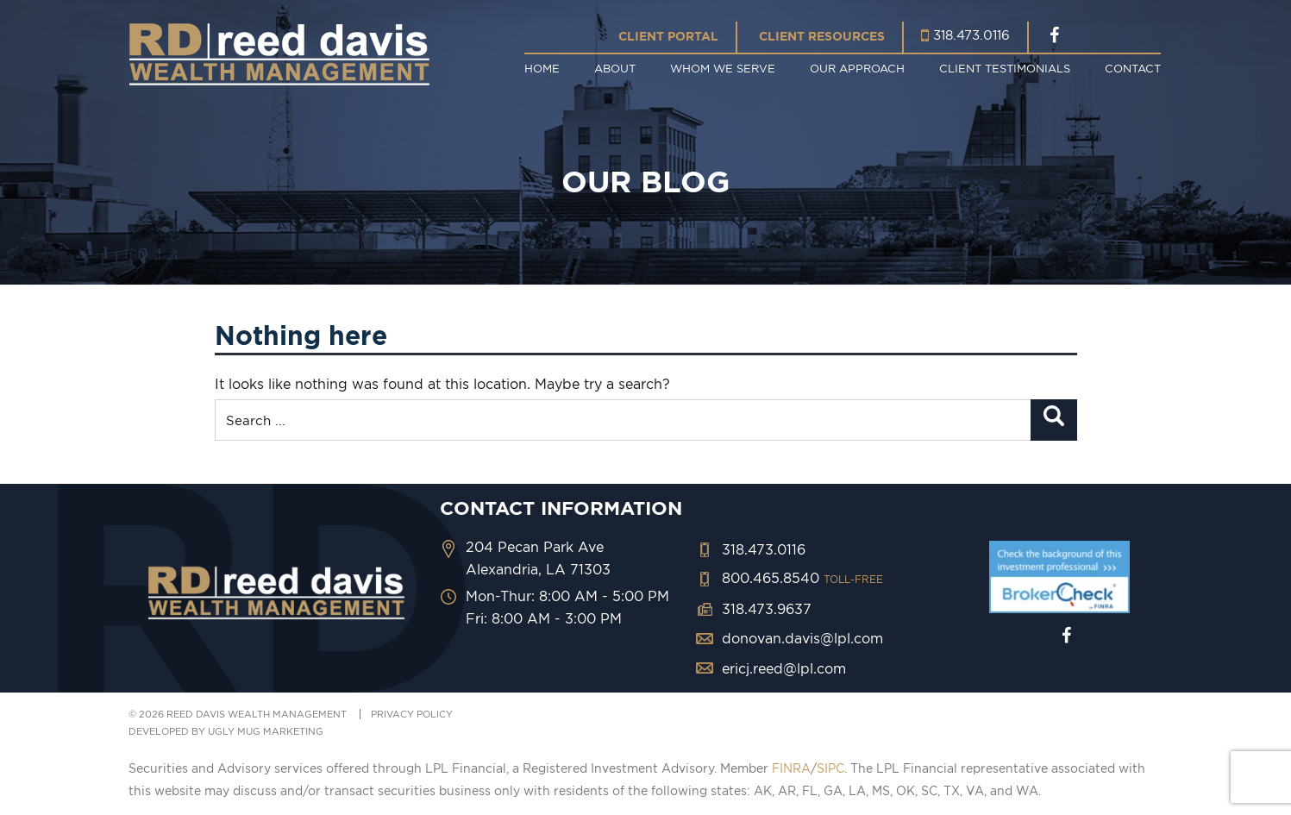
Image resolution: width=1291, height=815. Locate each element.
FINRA (791, 768)
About (615, 68)
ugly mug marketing (265, 731)
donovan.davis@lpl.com (802, 638)
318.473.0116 (971, 34)
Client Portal (668, 36)
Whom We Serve (722, 68)
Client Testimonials (1004, 68)
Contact (1133, 68)
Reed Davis (279, 54)
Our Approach (857, 68)
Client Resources (822, 36)
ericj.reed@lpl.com (784, 668)
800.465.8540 (802, 578)
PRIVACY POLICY (412, 714)
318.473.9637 (767, 609)
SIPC (830, 768)
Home (542, 68)
